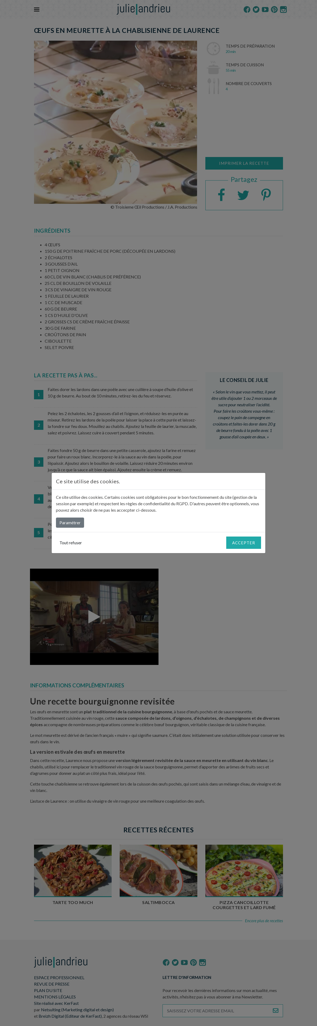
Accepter (243, 542)
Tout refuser (70, 542)
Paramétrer (70, 522)
